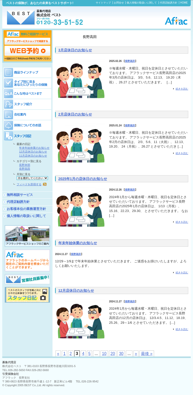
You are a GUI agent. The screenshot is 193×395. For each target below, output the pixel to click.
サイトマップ (103, 2)
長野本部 (24, 164)
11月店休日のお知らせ (33, 155)
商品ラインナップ (27, 72)
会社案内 (27, 114)
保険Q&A (27, 93)
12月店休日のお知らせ (76, 291)
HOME (184, 2)
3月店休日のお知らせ (75, 50)
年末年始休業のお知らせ (77, 243)
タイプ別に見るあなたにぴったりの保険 (27, 83)
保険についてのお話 (27, 125)
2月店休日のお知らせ (75, 114)
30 (121, 353)
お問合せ (119, 2)
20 (113, 353)
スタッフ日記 (27, 135)
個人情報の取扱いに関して (142, 2)
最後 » (146, 353)
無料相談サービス (20, 195)
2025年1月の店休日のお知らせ (82, 179)
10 (104, 353)
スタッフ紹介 (27, 104)
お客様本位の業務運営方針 (26, 209)
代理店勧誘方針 (168, 2)
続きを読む (182, 88)
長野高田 (130, 61)
